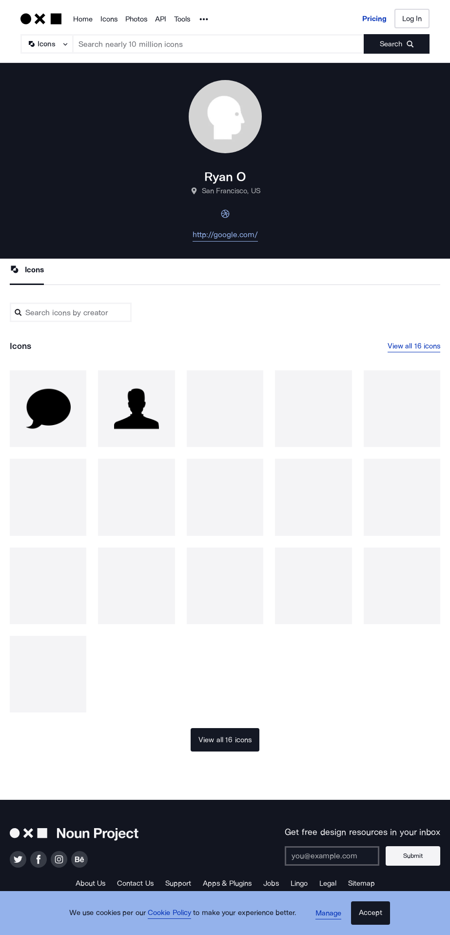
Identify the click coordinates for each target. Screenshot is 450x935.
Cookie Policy (173, 918)
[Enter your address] (335, 856)
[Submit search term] (397, 44)
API (160, 19)
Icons (108, 19)
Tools (182, 19)
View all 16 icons (414, 346)
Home (83, 19)
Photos (136, 19)
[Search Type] (46, 44)
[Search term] (219, 44)
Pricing (374, 18)
